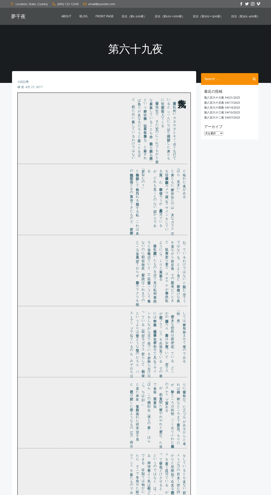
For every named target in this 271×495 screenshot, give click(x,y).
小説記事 (23, 85)
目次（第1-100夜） (135, 17)
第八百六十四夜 (213, 107)
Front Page (106, 17)
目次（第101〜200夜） (171, 17)
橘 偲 (21, 90)
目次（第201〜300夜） (209, 17)
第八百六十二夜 (213, 117)
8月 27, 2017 (34, 90)
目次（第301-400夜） (246, 17)
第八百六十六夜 (213, 97)
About (68, 17)
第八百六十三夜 (213, 112)
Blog (85, 17)
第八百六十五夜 (213, 102)
